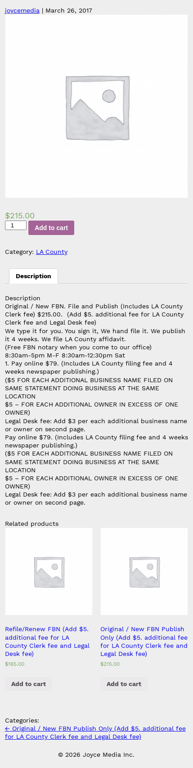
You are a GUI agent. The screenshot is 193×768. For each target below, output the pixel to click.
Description (33, 276)
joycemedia (22, 10)
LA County (51, 251)
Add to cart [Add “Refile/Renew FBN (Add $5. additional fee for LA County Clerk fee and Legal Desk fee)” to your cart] (28, 683)
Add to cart (51, 227)
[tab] (33, 276)
